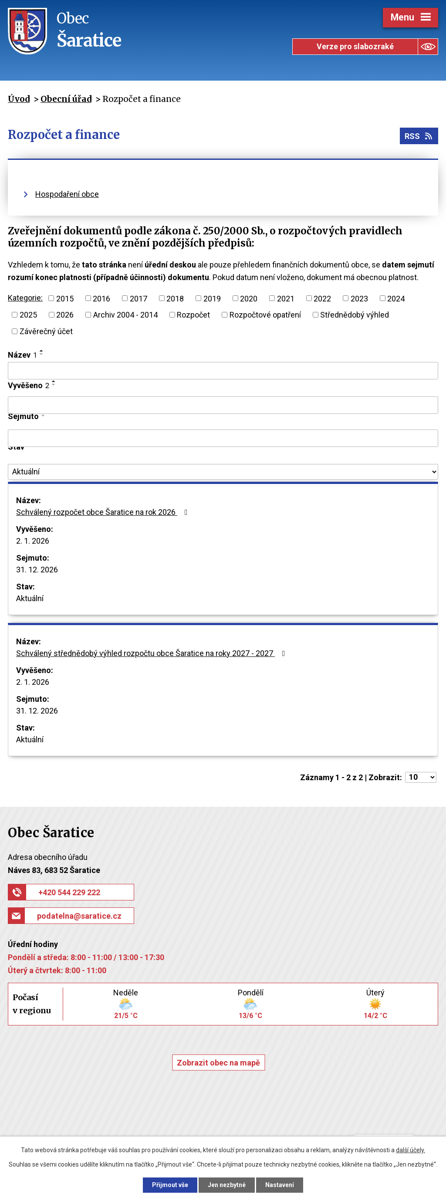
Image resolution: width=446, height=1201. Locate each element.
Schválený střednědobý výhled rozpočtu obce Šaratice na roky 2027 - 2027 (152, 653)
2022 (322, 298)
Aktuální (30, 598)
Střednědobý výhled (354, 314)
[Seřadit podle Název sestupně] (42, 354)
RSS (419, 136)
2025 (28, 314)
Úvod (19, 99)
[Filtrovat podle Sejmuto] (223, 438)
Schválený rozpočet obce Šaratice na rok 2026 (103, 512)
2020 (248, 298)
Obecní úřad (66, 99)
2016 (101, 298)
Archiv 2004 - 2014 (125, 314)
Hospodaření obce (67, 194)
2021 (285, 298)
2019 (212, 298)
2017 (138, 298)
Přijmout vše (170, 1184)
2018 (175, 298)
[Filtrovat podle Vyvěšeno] (223, 405)
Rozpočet (193, 314)
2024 (396, 298)
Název (22, 354)
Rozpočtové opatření (265, 314)
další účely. (410, 1150)
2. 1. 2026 (32, 540)
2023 (359, 298)
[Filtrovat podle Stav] (223, 472)
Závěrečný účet (46, 331)
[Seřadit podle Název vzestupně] (42, 350)
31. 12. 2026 (37, 569)
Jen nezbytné (227, 1184)
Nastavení (279, 1184)
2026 (65, 314)
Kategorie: (25, 297)
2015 (65, 298)
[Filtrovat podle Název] (223, 370)
